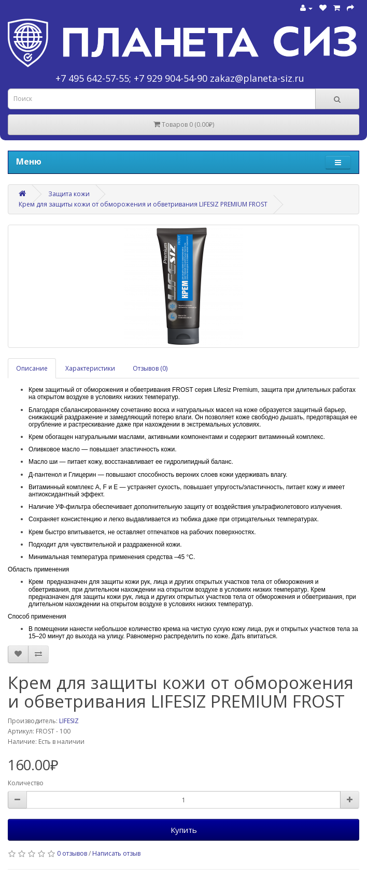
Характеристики (90, 368)
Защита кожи (69, 193)
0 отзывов (72, 853)
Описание (32, 368)
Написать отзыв (116, 853)
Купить (184, 830)
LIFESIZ (69, 720)
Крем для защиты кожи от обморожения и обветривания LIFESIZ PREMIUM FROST (143, 204)
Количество (26, 783)
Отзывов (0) (150, 368)
